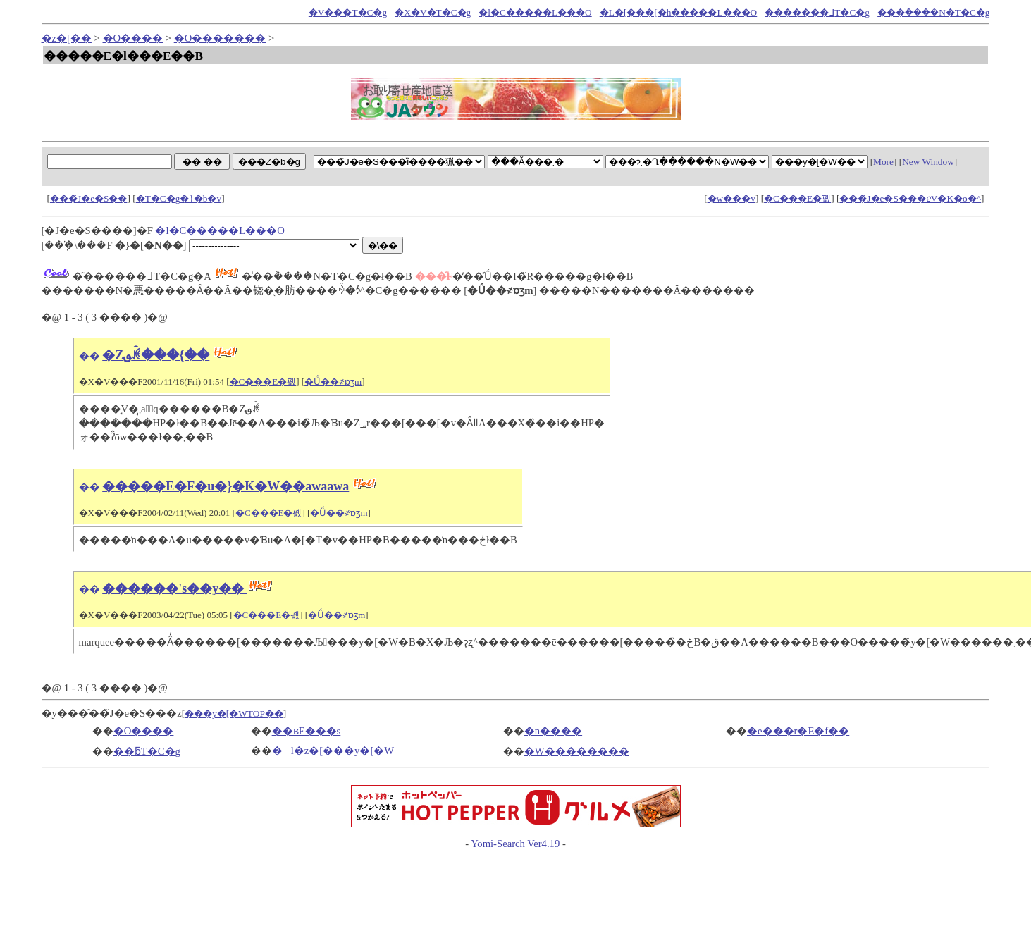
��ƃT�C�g (146, 751)
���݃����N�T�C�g (933, 12)
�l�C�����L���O (535, 12)
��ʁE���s (306, 730)
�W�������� (576, 751)
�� (89, 356)
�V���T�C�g (348, 12)
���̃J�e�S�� (89, 198)
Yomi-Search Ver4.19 (515, 843)
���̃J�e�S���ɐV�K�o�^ (910, 198)
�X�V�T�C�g (433, 12)
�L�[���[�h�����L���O (678, 12)
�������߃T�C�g (817, 12)
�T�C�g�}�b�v (178, 198)
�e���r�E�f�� (798, 730)
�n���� (553, 730)
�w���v (731, 198)
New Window (928, 161)
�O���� (133, 38)
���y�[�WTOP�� (234, 713)
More (883, 161)
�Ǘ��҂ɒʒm (333, 381)
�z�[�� (67, 38)
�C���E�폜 (797, 198)
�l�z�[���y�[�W (333, 750)
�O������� (220, 38)
